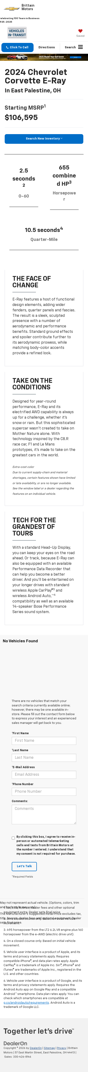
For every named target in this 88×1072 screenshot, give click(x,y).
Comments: (20, 801)
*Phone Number (23, 784)
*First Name (20, 733)
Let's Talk (24, 866)
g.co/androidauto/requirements (26, 1002)
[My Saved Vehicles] (80, 33)
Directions (46, 47)
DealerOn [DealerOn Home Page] (36, 1048)
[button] (17, 47)
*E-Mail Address (23, 767)
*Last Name (20, 750)
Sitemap (49, 1048)
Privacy (61, 1048)
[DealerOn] (15, 1043)
